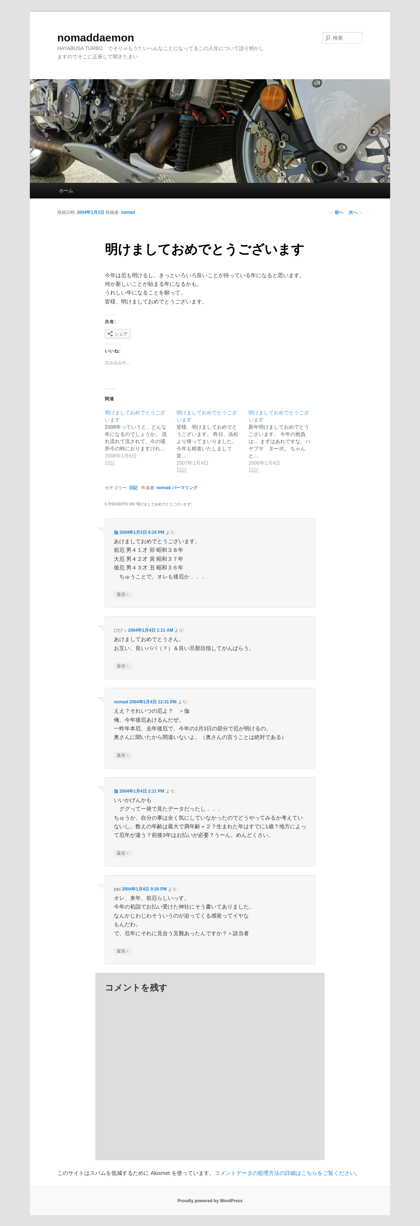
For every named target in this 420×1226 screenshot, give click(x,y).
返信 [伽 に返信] (123, 594)
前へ (336, 212)
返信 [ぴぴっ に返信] (123, 666)
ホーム (66, 190)
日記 (133, 487)
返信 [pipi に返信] (123, 951)
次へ (356, 212)
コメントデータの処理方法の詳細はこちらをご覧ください (285, 1173)
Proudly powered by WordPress (209, 1200)
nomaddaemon (95, 38)
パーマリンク (185, 487)
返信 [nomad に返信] (123, 755)
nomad (128, 212)
